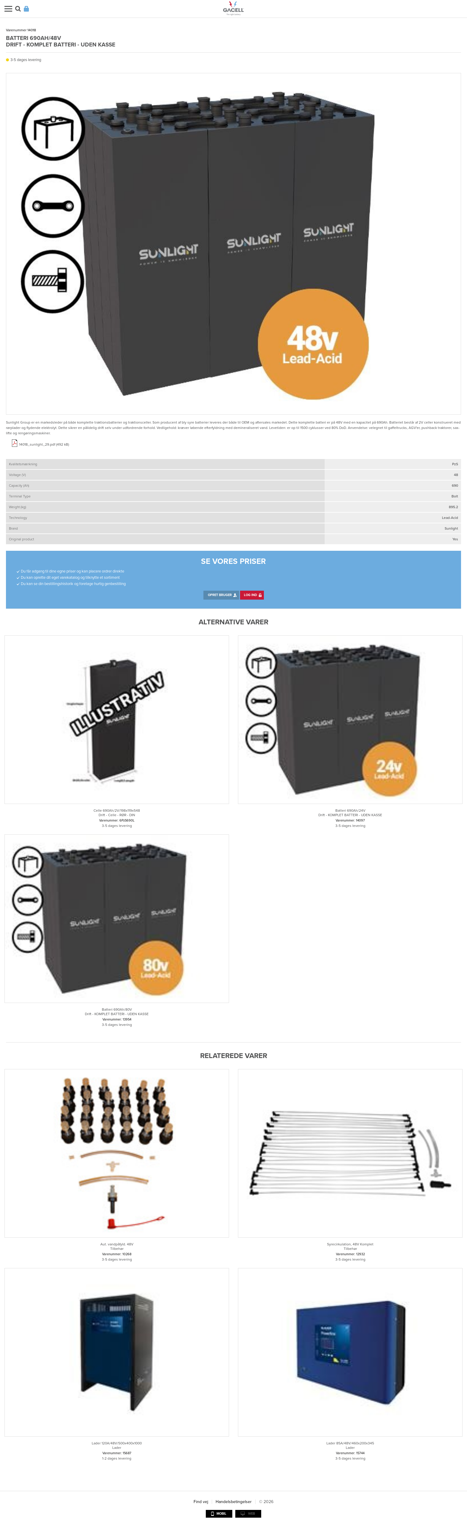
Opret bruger (220, 595)
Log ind (250, 595)
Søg (18, 9)
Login (26, 9)
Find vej (201, 1501)
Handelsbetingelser (234, 1501)
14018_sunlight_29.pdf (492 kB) (44, 444)
